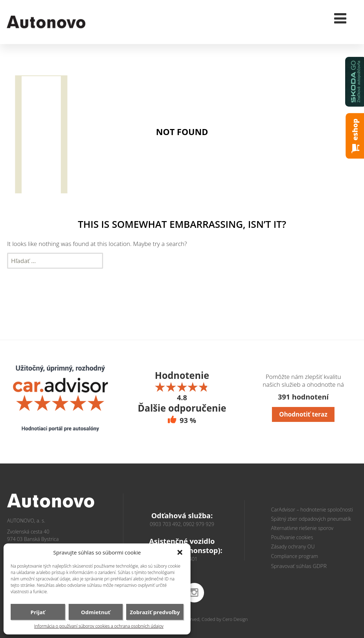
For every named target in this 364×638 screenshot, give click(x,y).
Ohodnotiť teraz (303, 414)
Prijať (38, 612)
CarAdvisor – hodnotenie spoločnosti (312, 509)
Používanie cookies (292, 537)
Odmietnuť (95, 612)
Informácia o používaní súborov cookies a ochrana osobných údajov (99, 626)
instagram (194, 592)
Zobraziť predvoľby (155, 612)
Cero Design (235, 619)
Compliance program (294, 556)
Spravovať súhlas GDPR (298, 565)
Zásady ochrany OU (293, 546)
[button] (179, 552)
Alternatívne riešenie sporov (302, 528)
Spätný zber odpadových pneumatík (311, 518)
